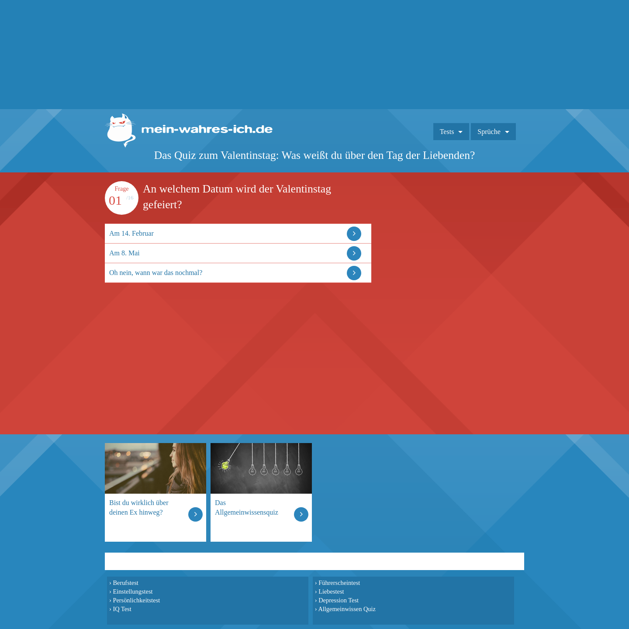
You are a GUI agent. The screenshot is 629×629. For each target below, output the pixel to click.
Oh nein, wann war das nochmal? (155, 272)
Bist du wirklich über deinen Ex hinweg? (139, 507)
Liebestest (331, 591)
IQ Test (122, 608)
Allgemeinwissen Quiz (347, 608)
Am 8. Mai (124, 253)
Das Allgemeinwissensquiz (246, 507)
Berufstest (125, 582)
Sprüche (488, 131)
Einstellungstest (132, 591)
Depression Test (338, 600)
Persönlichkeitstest (136, 600)
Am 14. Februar (131, 233)
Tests (447, 131)
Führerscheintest (339, 582)
